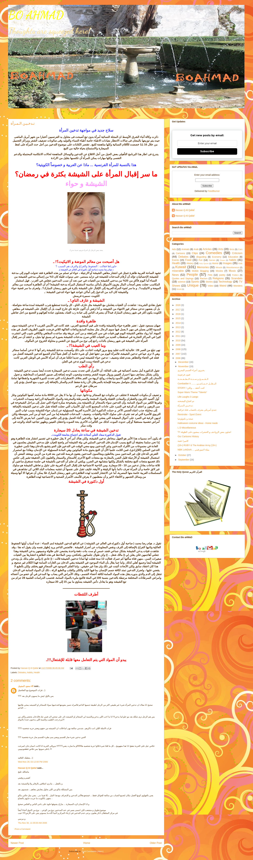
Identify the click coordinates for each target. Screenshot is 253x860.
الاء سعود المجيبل (25, 686)
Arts (220, 249)
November (183, 366)
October (182, 455)
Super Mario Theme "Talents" (192, 392)
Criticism (237, 253)
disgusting (201, 257)
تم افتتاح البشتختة (186, 401)
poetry (222, 275)
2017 (178, 309)
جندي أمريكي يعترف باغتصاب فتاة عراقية (197, 410)
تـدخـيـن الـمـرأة (185, 405)
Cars (240, 249)
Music (232, 270)
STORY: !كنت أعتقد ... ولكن (191, 388)
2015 (178, 318)
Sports (195, 281)
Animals (185, 249)
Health (37, 672)
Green (222, 260)
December (183, 362)
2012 (178, 331)
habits (30, 672)
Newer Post (17, 843)
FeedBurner (214, 191)
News (175, 274)
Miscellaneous (232, 267)
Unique (193, 285)
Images (227, 263)
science (181, 281)
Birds (232, 249)
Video (210, 285)
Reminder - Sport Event (189, 414)
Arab (196, 249)
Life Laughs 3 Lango (188, 396)
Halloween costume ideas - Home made (198, 423)
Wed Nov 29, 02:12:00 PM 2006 (33, 762)
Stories (209, 281)
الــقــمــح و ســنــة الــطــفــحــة (193, 379)
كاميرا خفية (183, 441)
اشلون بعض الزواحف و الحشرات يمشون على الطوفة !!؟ (204, 432)
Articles (207, 249)
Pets (210, 275)
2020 (178, 305)
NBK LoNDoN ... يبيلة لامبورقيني (193, 449)
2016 (178, 314)
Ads (174, 249)
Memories (203, 267)
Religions (218, 278)
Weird (222, 285)
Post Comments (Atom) (92, 851)
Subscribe (207, 151)
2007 (178, 354)
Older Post (156, 843)
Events (175, 260)
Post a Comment (22, 829)
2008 (178, 349)
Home (86, 843)
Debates (22, 672)
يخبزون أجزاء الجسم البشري (191, 370)
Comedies (214, 253)
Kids (240, 263)
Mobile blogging (200, 271)
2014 (178, 323)
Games (212, 260)
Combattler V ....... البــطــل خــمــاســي (197, 383)
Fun (200, 260)
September (184, 459)
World (179, 289)
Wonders (237, 285)
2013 (178, 327)
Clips (195, 253)
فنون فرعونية (184, 374)
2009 (178, 345)
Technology (225, 281)
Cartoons (180, 253)
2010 (178, 340)
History (190, 263)
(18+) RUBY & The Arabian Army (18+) (197, 445)
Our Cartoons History (188, 436)
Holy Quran (203, 263)
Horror (215, 263)
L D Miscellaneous (187, 427)
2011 (178, 336)
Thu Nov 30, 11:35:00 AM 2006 (32, 823)
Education (233, 257)
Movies (219, 271)
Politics (235, 275)
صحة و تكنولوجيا (185, 418)
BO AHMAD (36, 15)
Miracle (219, 267)
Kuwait (180, 267)
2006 (178, 358)
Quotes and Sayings (182, 278)
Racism (203, 278)
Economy (216, 257)
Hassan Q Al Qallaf (27, 768)
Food (188, 260)
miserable (178, 270)
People (192, 274)
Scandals (236, 278)
